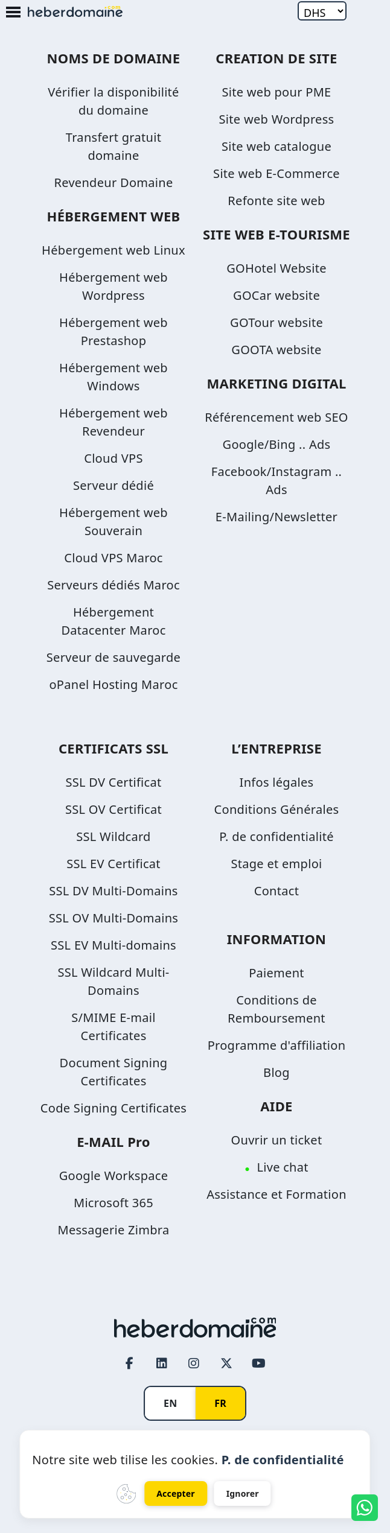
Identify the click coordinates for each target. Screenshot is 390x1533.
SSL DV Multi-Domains (113, 891)
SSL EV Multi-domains (113, 945)
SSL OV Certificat (113, 809)
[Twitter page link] (226, 1363)
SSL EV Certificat (113, 863)
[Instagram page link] (194, 1363)
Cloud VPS (113, 458)
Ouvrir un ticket (276, 1140)
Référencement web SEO (276, 417)
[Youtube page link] (258, 1363)
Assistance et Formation (276, 1194)
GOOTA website (276, 349)
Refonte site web (276, 200)
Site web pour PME (276, 92)
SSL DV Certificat (114, 782)
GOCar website (276, 295)
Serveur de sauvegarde (113, 657)
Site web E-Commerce (276, 173)
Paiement (276, 973)
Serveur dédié (113, 485)
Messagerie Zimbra (113, 1230)
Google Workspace (113, 1175)
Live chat (282, 1167)
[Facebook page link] (130, 1363)
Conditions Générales (276, 809)
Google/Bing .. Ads (277, 444)
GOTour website (276, 322)
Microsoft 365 (113, 1203)
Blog (276, 1072)
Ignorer (242, 1493)
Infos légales (277, 782)
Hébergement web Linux (113, 250)
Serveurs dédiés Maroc (113, 585)
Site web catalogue (276, 146)
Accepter (175, 1493)
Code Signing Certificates (113, 1108)
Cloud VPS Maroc (113, 558)
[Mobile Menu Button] (13, 13)
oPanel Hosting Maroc (113, 684)
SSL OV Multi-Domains (113, 918)
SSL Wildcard (113, 836)
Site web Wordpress (276, 119)
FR (220, 1403)
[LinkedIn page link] (162, 1363)
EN (170, 1403)
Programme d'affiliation (277, 1045)
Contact (276, 891)
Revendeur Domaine (113, 182)
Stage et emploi (276, 863)
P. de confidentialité (276, 836)
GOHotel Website (276, 268)
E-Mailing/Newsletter (276, 517)
